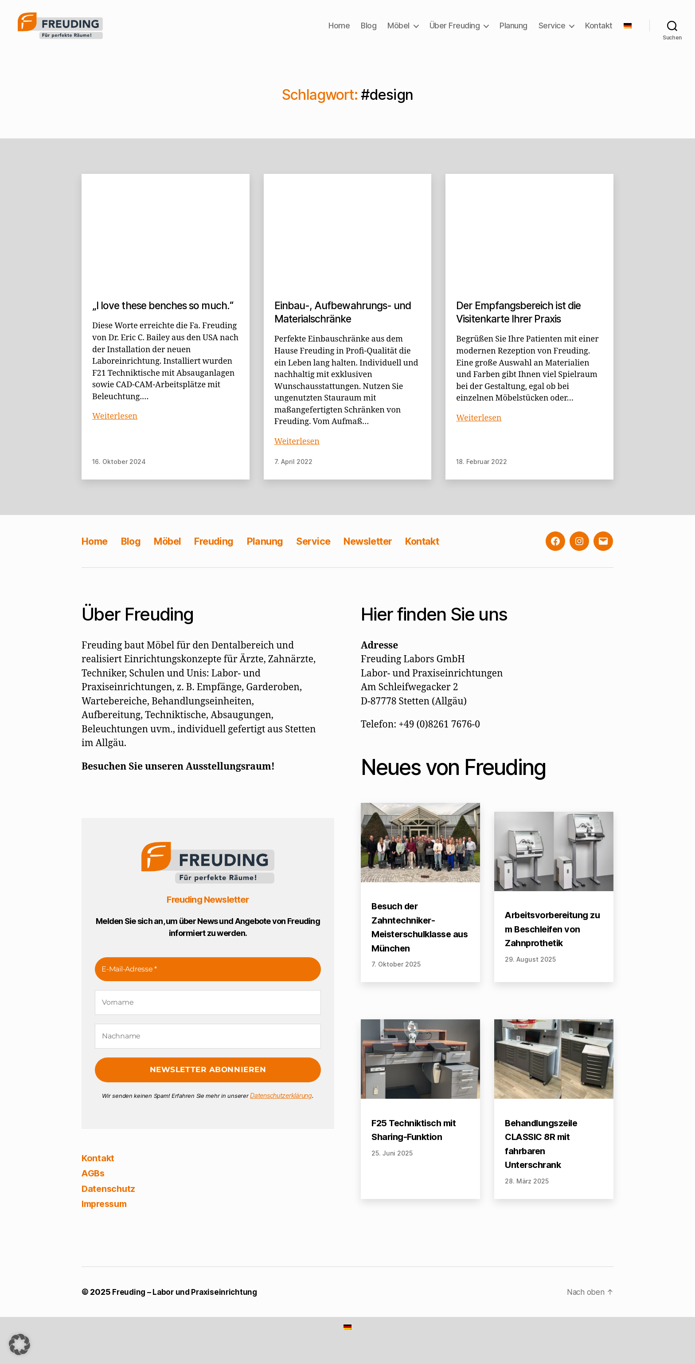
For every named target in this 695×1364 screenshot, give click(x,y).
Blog (368, 32)
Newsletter (393, 554)
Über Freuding (454, 32)
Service (552, 32)
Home (339, 32)
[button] (19, 1344)
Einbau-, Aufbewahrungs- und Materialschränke (346, 326)
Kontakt (599, 32)
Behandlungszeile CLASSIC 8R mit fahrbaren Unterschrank (544, 1157)
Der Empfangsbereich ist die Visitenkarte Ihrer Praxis (522, 326)
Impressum (107, 1216)
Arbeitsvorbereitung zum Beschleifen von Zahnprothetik (553, 942)
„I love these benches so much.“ (149, 326)
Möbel (398, 32)
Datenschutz (109, 1201)
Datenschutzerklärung (281, 1108)
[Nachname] (208, 1050)
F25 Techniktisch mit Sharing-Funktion (416, 1143)
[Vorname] (208, 1016)
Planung (513, 32)
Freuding (226, 554)
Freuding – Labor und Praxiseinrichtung (187, 1305)
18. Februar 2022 (481, 475)
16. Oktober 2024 (119, 475)
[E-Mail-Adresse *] (208, 983)
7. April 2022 (293, 475)
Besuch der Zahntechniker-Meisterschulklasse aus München (414, 940)
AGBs (94, 1186)
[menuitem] (628, 32)
